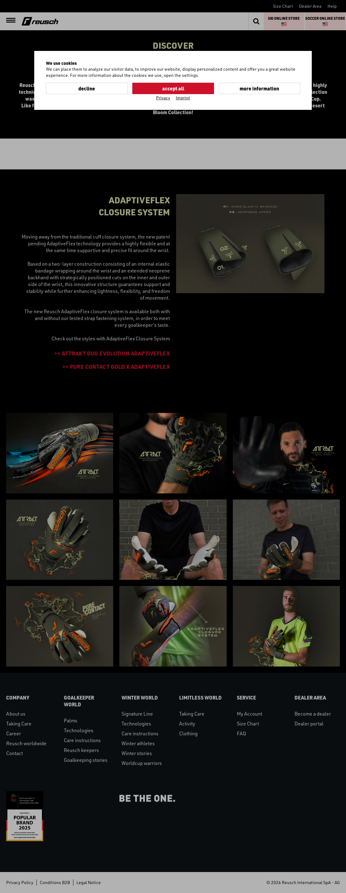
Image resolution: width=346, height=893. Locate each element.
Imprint (183, 97)
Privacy (163, 97)
